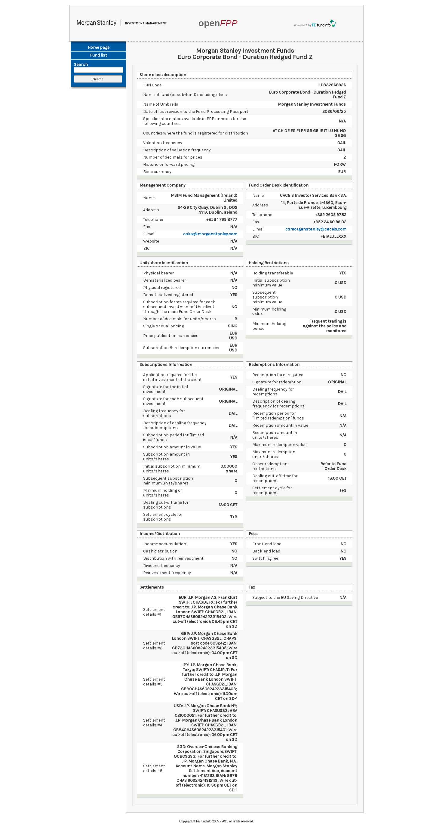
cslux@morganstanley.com (210, 234)
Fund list (98, 55)
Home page (98, 47)
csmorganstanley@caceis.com (315, 229)
